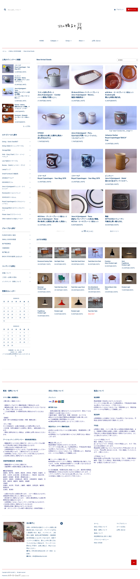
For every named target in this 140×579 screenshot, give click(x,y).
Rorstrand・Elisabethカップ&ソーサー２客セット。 (22, 117)
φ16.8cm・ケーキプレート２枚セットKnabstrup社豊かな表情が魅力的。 (119, 94)
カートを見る (121, 527)
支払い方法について (100, 527)
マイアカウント (122, 523)
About (82, 41)
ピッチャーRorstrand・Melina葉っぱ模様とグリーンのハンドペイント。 (22, 78)
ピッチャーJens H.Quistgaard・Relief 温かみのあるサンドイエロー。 (117, 178)
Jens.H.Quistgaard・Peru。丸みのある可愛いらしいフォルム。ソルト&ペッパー (84, 135)
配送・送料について (100, 530)
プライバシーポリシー (101, 539)
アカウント (120, 9)
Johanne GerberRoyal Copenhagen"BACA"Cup (116, 137)
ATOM (100, 543)
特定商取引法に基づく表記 (103, 536)
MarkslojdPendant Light (42, 288)
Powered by (15, 575)
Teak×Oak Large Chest (78, 287)
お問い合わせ (96, 41)
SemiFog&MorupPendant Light (126, 263)
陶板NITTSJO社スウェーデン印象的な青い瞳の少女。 (114, 219)
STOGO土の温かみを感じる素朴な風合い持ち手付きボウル (50, 135)
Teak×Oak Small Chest (78, 261)
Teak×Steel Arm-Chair (94, 261)
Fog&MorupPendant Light (42, 312)
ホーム (4, 51)
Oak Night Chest (59, 261)
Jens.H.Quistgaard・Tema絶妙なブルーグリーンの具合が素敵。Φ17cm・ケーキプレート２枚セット (85, 219)
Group (69, 41)
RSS (95, 543)
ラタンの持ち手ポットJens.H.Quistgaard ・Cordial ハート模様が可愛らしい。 (49, 94)
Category (54, 41)
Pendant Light (126, 287)
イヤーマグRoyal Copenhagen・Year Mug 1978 (52, 177)
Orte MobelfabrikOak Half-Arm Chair (94, 288)
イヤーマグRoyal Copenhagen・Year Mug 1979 (85, 177)
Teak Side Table (92, 311)
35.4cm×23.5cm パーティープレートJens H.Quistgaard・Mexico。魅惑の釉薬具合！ (85, 94)
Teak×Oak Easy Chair (60, 287)
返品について (98, 533)
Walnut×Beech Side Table (110, 288)
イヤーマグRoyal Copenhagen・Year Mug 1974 (22, 67)
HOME (41, 41)
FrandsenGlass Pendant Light (111, 262)
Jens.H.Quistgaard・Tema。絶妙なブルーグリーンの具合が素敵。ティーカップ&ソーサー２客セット (22, 93)
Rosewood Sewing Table (45, 261)
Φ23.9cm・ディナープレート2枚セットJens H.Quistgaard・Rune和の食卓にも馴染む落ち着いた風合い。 (53, 219)
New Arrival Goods (29, 51)
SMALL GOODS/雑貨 (15, 51)
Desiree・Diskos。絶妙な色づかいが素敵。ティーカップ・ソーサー (22, 106)
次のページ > (114, 231)
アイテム (131, 9)
